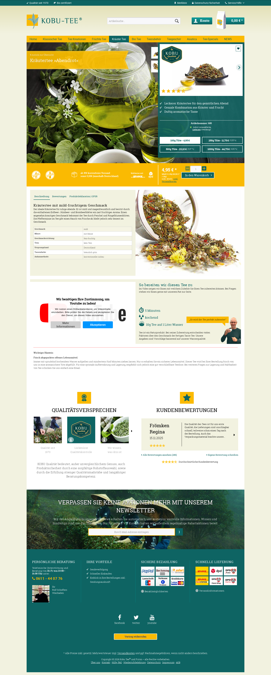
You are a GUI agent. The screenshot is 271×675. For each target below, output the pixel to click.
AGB (178, 662)
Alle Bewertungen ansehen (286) (159, 454)
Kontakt (106, 662)
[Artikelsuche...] (143, 20)
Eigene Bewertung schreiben (222, 454)
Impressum (168, 662)
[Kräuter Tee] (119, 39)
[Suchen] (176, 20)
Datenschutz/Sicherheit (206, 2)
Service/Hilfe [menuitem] (233, 2)
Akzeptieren (98, 324)
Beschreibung (41, 196)
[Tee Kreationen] (77, 39)
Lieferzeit (197, 129)
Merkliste (180, 2)
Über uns (95, 662)
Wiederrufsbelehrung (134, 662)
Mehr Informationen (66, 324)
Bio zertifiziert (64, 2)
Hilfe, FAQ (117, 662)
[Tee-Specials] (210, 39)
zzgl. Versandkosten (170, 180)
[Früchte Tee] (99, 39)
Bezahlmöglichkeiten (154, 591)
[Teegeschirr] (174, 39)
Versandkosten (126, 653)
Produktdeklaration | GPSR (83, 196)
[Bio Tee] (136, 39)
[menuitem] (180, 3)
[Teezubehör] (154, 39)
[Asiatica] (192, 39)
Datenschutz (154, 662)
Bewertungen (59, 196)
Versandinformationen (209, 590)
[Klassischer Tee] (52, 39)
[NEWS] (228, 39)
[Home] (33, 39)
